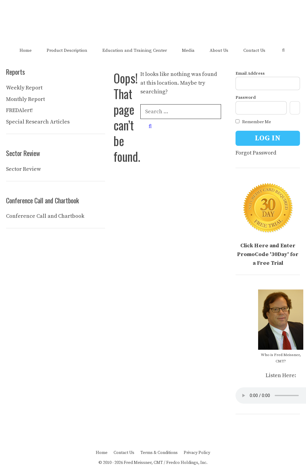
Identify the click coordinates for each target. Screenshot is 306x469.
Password (246, 97)
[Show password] (295, 107)
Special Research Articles (38, 121)
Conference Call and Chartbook (45, 216)
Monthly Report (25, 99)
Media (188, 50)
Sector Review (23, 169)
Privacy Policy (197, 452)
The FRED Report (153, 17)
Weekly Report (24, 87)
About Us (219, 50)
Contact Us (254, 50)
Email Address (250, 73)
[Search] (150, 126)
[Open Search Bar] (283, 50)
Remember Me (253, 122)
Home (26, 50)
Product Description (67, 50)
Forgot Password (256, 152)
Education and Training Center (134, 50)
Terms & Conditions (159, 452)
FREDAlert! (19, 110)
